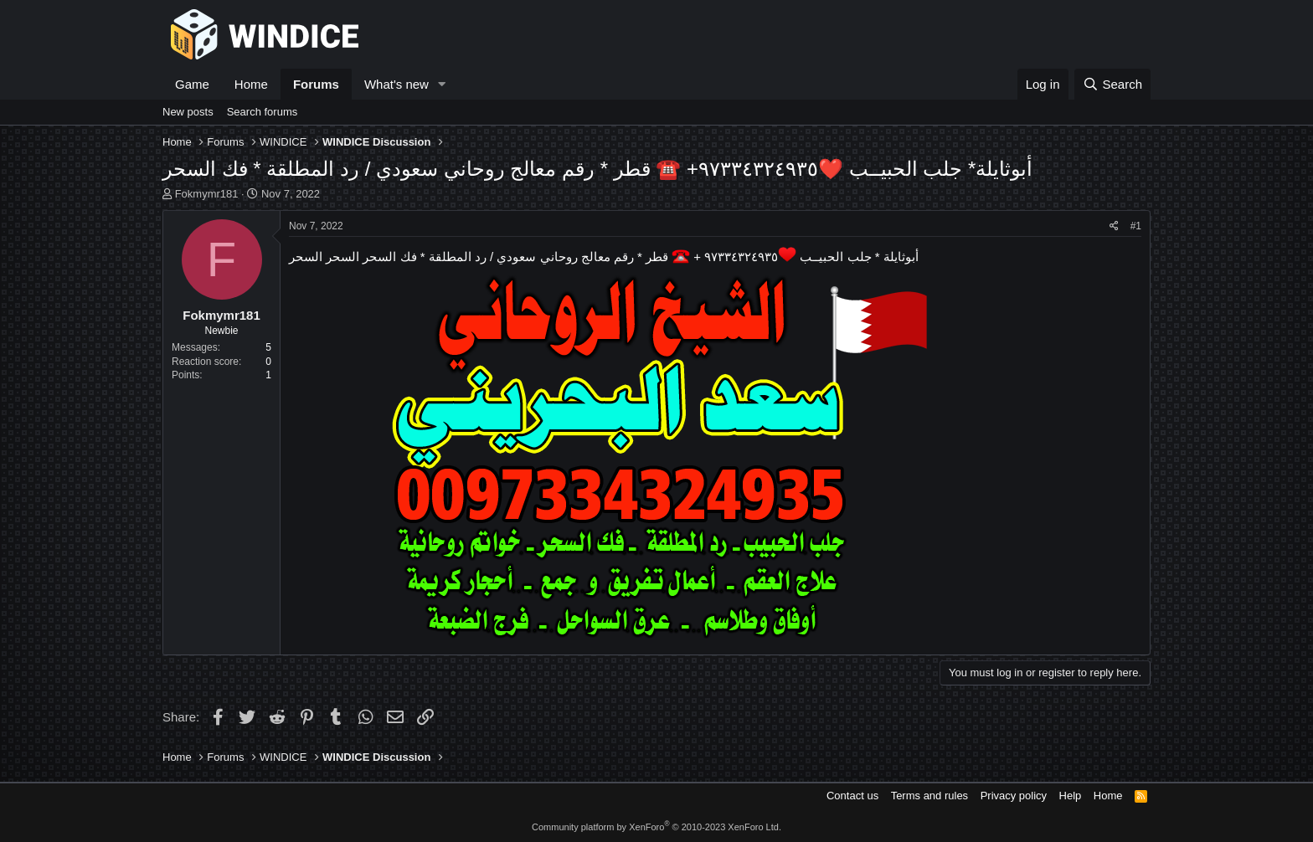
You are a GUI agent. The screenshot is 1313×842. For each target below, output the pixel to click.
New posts (188, 111)
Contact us (852, 795)
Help (1070, 795)
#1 (1135, 226)
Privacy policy (1014, 795)
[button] (442, 84)
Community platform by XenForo (656, 827)
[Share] (1114, 226)
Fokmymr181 (207, 193)
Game (192, 84)
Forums (316, 84)
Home (251, 84)
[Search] (1112, 84)
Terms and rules (929, 795)
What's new (396, 84)
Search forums (262, 111)
